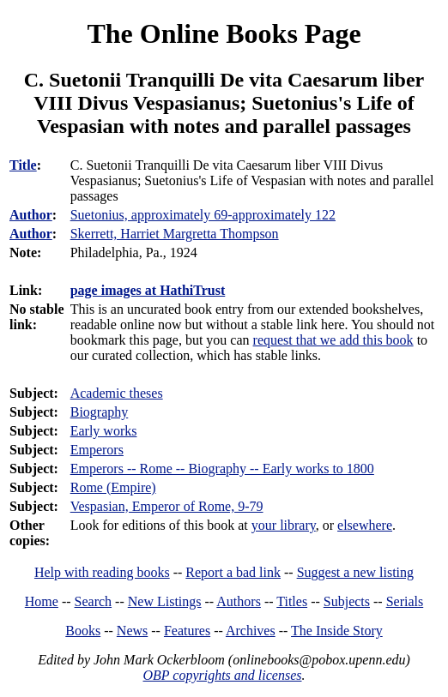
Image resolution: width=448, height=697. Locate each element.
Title (23, 165)
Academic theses (116, 393)
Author (30, 214)
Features (187, 630)
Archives (250, 630)
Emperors (97, 449)
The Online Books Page (223, 33)
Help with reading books (102, 572)
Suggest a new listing (355, 572)
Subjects (347, 601)
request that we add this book (333, 340)
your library (283, 525)
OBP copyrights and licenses (221, 675)
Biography (99, 412)
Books (82, 630)
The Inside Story (337, 630)
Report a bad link (233, 572)
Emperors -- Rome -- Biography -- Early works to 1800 (222, 468)
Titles (291, 601)
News (132, 630)
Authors (238, 601)
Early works (103, 431)
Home (41, 601)
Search (93, 601)
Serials (405, 601)
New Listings (165, 601)
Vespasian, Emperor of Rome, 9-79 (166, 506)
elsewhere (364, 525)
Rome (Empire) (113, 487)
